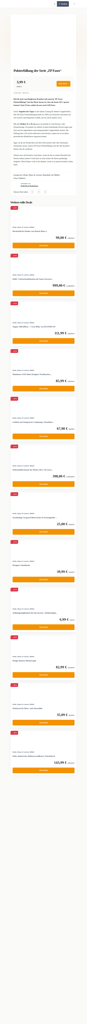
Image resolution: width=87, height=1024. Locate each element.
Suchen (63, 4)
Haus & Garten (35, 175)
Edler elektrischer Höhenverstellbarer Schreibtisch (34, 756)
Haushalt (46, 175)
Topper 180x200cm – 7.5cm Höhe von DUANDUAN (34, 327)
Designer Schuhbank (21, 565)
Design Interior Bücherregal (24, 661)
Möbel (56, 175)
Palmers (22, 178)
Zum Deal (63, 83)
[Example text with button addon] (54, 4)
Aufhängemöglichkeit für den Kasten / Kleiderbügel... (35, 613)
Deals (25, 175)
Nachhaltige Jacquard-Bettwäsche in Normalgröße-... (35, 517)
